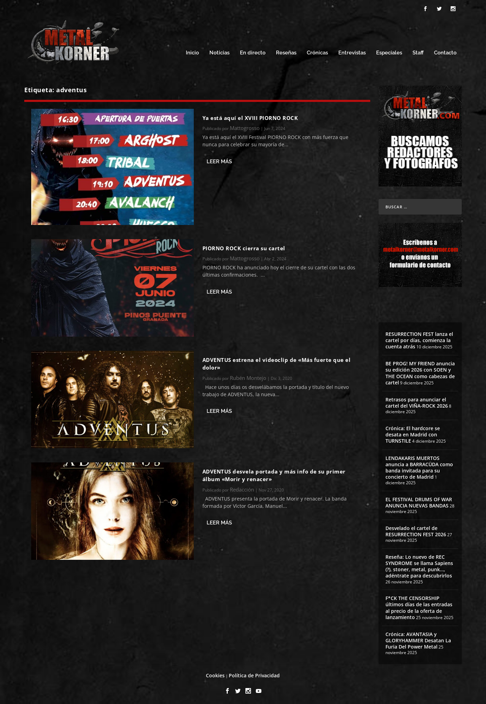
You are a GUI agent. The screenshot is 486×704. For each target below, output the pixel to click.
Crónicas (317, 51)
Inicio (192, 51)
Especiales (389, 51)
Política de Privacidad (254, 673)
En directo (253, 51)
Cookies (215, 673)
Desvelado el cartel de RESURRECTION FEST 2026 (415, 529)
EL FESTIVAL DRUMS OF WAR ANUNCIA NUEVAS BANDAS (418, 500)
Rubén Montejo (248, 375)
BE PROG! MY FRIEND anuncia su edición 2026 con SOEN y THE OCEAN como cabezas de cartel (420, 371)
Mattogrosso (245, 125)
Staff (418, 51)
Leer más (219, 159)
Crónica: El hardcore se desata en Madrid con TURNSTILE (412, 432)
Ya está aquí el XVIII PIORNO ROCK (250, 115)
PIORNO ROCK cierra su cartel (243, 246)
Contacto (445, 51)
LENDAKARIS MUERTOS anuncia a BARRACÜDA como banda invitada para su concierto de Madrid (419, 465)
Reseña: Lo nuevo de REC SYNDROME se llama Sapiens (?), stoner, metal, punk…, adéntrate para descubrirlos (419, 564)
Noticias (219, 51)
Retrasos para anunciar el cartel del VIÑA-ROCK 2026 (416, 400)
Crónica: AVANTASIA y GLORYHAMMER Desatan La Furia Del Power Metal (418, 638)
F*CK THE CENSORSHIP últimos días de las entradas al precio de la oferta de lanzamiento (418, 606)
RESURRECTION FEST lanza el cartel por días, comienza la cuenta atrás (419, 338)
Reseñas (286, 51)
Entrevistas (352, 51)
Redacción (242, 487)
